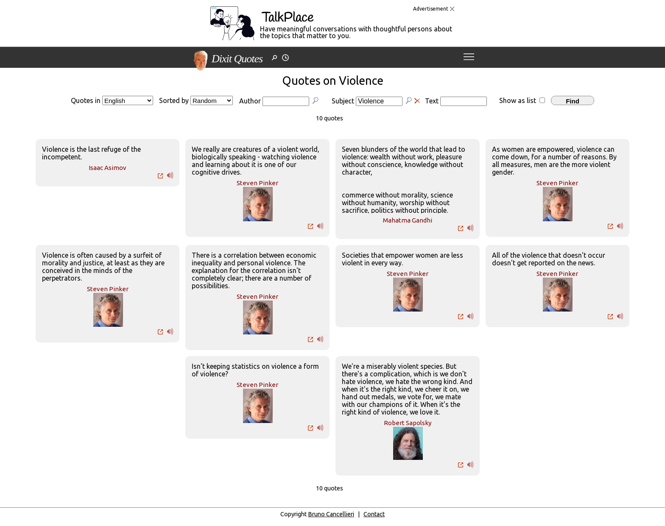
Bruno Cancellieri (331, 514)
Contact (374, 514)
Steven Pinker (257, 182)
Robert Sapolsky (407, 422)
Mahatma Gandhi (407, 220)
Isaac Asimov (107, 167)
